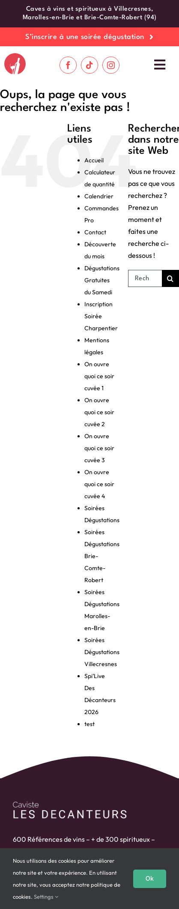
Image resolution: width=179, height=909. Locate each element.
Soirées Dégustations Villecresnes (101, 652)
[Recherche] (170, 278)
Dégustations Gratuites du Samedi (101, 280)
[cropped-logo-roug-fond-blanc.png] (15, 56)
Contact (95, 232)
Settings (46, 896)
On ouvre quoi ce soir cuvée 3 (99, 448)
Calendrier (98, 196)
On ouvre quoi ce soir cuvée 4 (99, 484)
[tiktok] (89, 65)
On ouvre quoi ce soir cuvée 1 (99, 376)
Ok (150, 878)
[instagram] (110, 65)
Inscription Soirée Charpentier (101, 316)
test (89, 724)
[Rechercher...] (145, 278)
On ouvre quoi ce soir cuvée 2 (99, 412)
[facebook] (68, 65)
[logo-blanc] (70, 803)
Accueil (94, 160)
